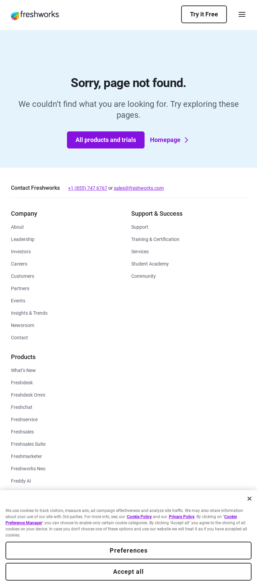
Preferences (129, 550)
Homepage (170, 140)
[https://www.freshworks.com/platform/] (28, 468)
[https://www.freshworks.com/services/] (140, 251)
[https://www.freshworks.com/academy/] (155, 238)
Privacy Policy (181, 516)
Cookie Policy (139, 516)
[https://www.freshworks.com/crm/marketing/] (26, 455)
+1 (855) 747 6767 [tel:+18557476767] (87, 188)
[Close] (249, 499)
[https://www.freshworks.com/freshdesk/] (22, 382)
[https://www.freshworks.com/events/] (18, 300)
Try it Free (204, 14)
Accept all (128, 571)
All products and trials (106, 139)
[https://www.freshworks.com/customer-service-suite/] (28, 394)
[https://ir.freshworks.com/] (21, 251)
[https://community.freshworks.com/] (143, 275)
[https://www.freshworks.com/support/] (139, 226)
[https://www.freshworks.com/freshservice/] (24, 419)
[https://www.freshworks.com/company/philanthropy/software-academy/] (150, 263)
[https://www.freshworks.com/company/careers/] (19, 263)
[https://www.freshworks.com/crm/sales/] (22, 431)
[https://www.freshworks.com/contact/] (19, 337)
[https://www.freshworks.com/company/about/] (17, 226)
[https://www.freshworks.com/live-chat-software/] (21, 406)
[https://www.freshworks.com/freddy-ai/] (21, 480)
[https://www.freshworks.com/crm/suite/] (28, 443)
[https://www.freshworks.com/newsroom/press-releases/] (22, 324)
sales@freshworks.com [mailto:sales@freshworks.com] (139, 188)
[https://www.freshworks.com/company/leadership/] (23, 238)
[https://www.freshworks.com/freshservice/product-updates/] (23, 369)
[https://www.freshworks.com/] (35, 15)
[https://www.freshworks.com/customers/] (22, 275)
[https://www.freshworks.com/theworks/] (29, 312)
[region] (128, 537)
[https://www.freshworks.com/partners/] (20, 287)
